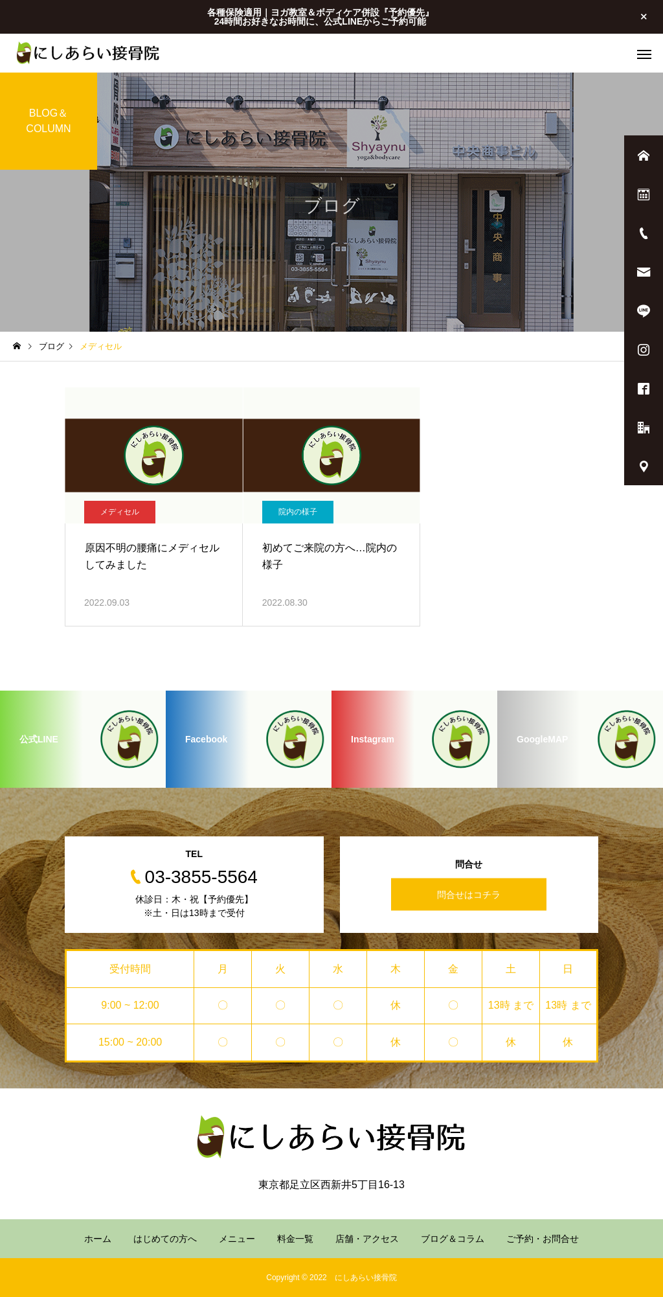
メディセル (119, 511)
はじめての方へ (165, 1239)
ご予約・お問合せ (542, 1239)
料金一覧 (295, 1239)
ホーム (97, 1239)
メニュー (237, 1239)
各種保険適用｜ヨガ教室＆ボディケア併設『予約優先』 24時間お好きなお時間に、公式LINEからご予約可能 (320, 17)
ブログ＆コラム (452, 1239)
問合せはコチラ (468, 894)
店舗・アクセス (367, 1239)
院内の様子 (297, 511)
